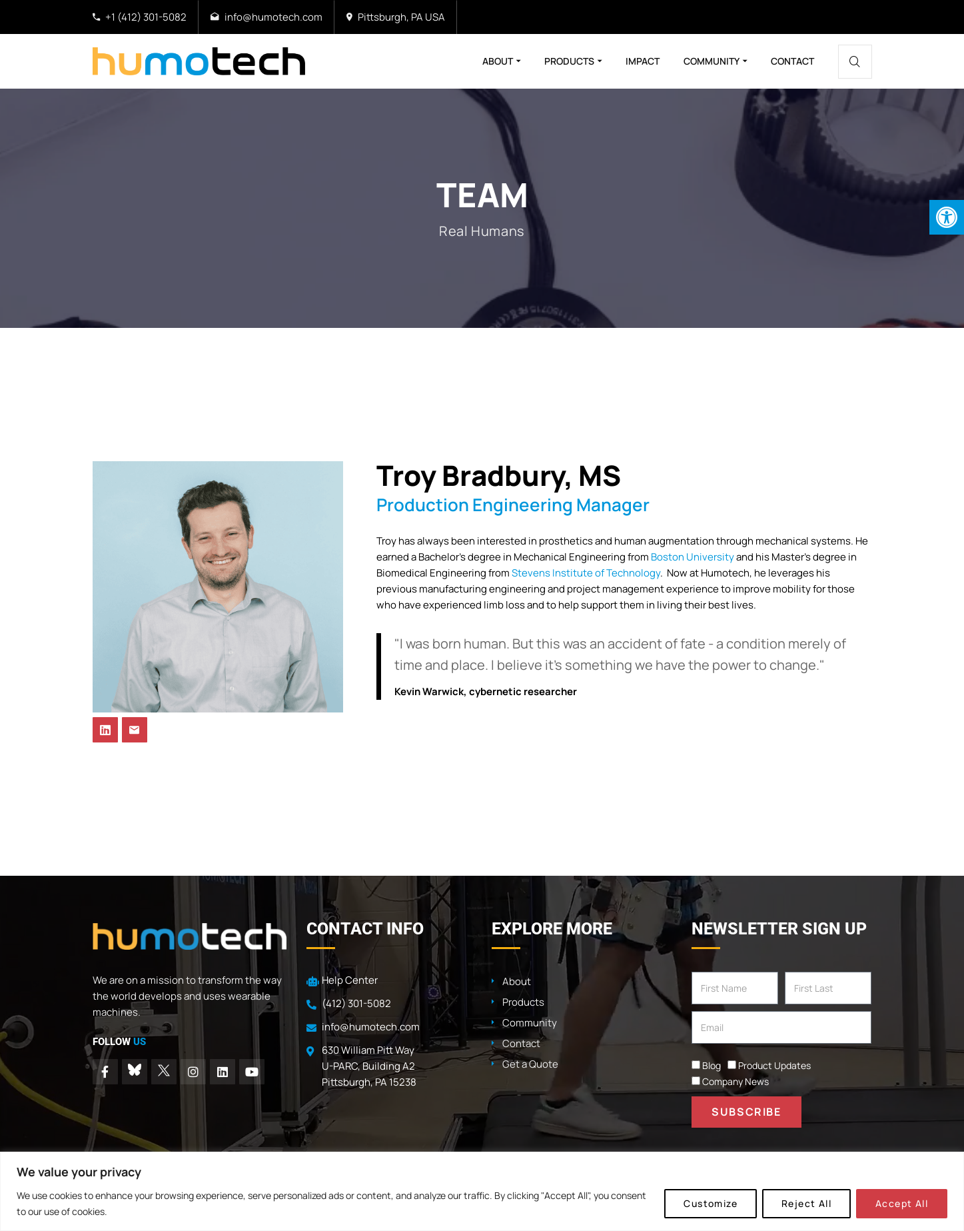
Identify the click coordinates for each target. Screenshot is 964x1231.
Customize (710, 1203)
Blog (711, 1065)
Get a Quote (530, 1064)
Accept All (901, 1203)
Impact (643, 61)
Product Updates (774, 1065)
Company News (735, 1081)
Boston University (692, 557)
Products (569, 61)
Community (711, 61)
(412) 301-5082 (356, 1003)
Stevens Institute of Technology (586, 573)
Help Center (350, 980)
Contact (792, 61)
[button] (946, 217)
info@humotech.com (273, 17)
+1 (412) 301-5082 (146, 17)
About (497, 61)
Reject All (806, 1203)
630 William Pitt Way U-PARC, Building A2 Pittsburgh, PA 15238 (369, 1066)
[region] (482, 1191)
